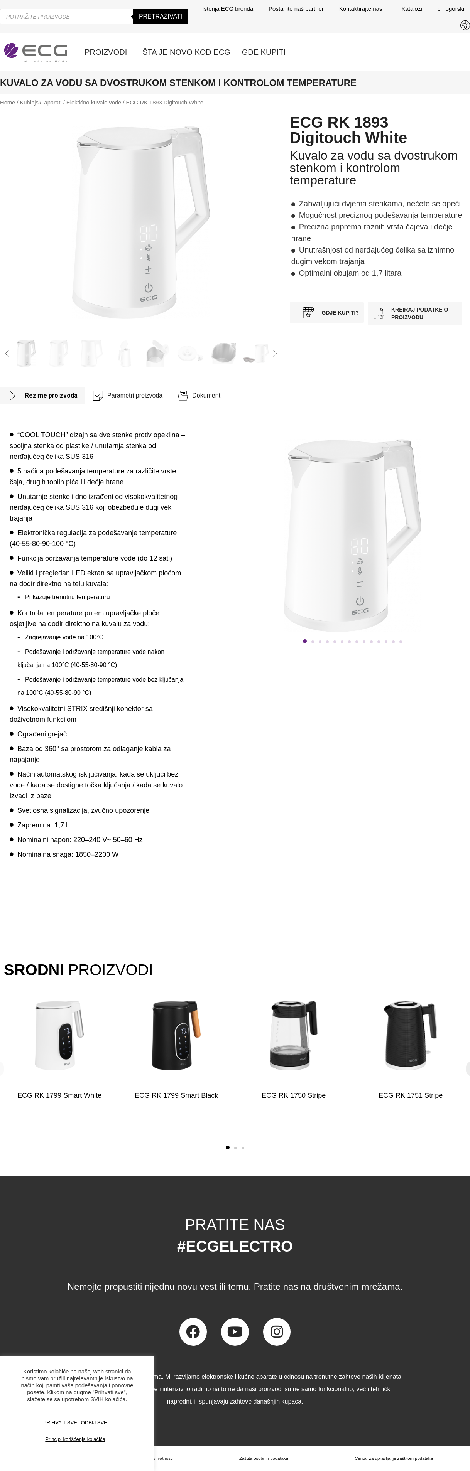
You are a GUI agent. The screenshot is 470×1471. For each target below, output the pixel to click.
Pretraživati (160, 16)
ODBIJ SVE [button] (94, 1423)
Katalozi (411, 8)
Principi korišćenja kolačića (75, 1439)
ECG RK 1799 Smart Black (176, 1095)
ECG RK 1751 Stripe (411, 1095)
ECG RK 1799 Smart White (59, 1095)
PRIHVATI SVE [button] (60, 1423)
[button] (7, 353)
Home (7, 102)
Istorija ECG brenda (227, 8)
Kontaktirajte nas (362, 9)
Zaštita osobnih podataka (262, 1458)
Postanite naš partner (296, 8)
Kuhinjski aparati (41, 102)
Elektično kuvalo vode (93, 102)
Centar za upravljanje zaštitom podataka (393, 1458)
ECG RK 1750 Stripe (294, 1095)
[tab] (42, 395)
